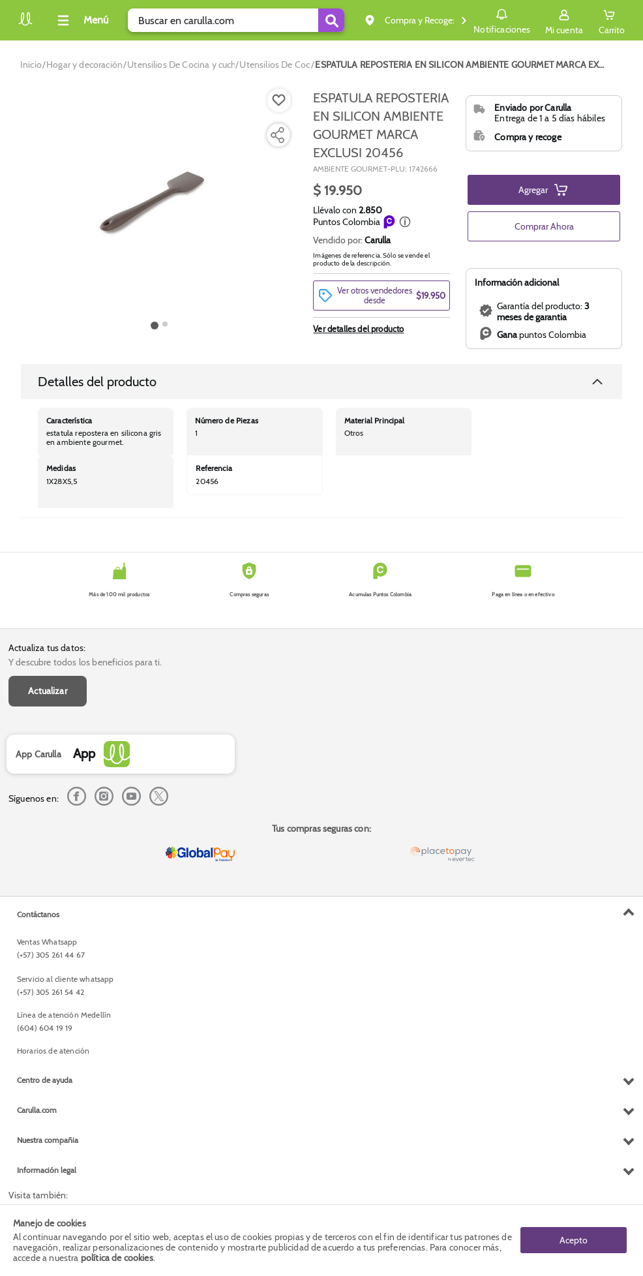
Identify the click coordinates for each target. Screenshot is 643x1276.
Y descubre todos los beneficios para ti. (85, 662)
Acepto (574, 1240)
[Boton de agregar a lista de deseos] (279, 100)
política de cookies (117, 1258)
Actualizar (47, 691)
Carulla (378, 240)
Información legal (46, 1170)
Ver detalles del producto (358, 329)
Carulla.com (37, 1110)
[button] (404, 221)
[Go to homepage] (31, 64)
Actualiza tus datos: (46, 648)
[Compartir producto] (277, 135)
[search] (236, 20)
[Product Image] (159, 203)
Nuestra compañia (47, 1140)
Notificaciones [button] (501, 20)
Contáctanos (38, 914)
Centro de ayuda (44, 1080)
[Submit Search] (331, 20)
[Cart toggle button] (611, 20)
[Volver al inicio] (25, 24)
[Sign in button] (564, 20)
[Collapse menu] (81, 20)
